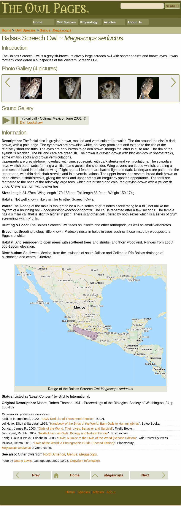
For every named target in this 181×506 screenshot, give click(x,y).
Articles (110, 22)
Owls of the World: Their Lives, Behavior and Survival (75, 428)
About (111, 492)
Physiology (89, 22)
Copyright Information (85, 460)
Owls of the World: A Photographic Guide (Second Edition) (74, 443)
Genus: (82, 454)
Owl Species (66, 22)
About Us (134, 22)
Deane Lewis (23, 460)
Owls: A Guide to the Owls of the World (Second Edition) (97, 438)
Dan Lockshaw (31, 122)
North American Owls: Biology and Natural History (73, 433)
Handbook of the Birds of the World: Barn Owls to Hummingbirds (94, 423)
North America (54, 454)
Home (37, 22)
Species (25, 30)
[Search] (142, 6)
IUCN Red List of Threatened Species (67, 419)
